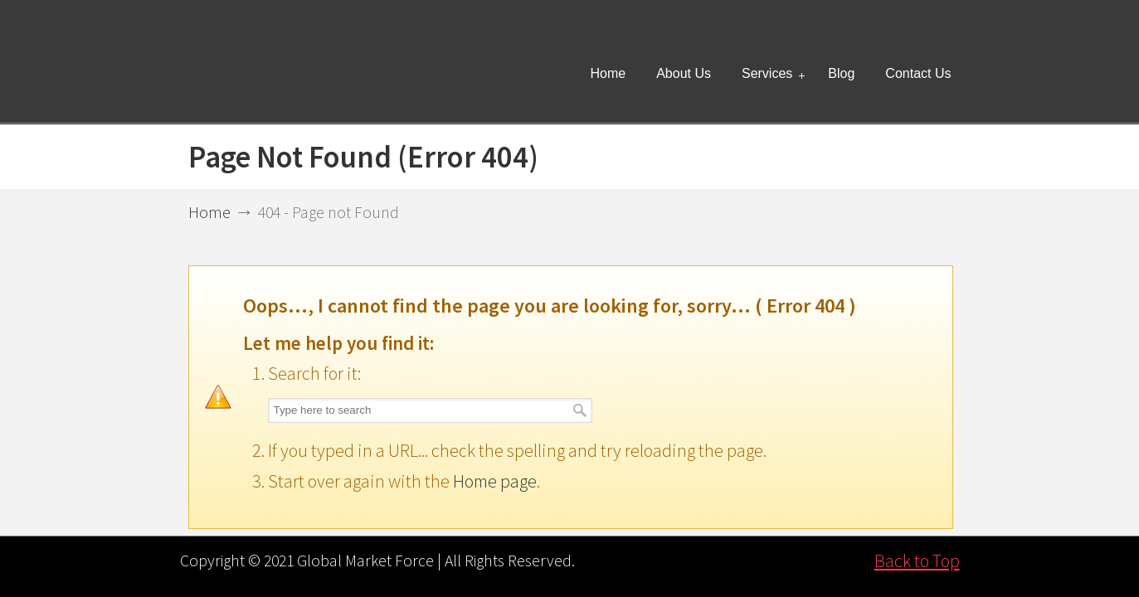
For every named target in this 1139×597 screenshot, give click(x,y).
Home (209, 212)
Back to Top (917, 560)
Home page (495, 481)
